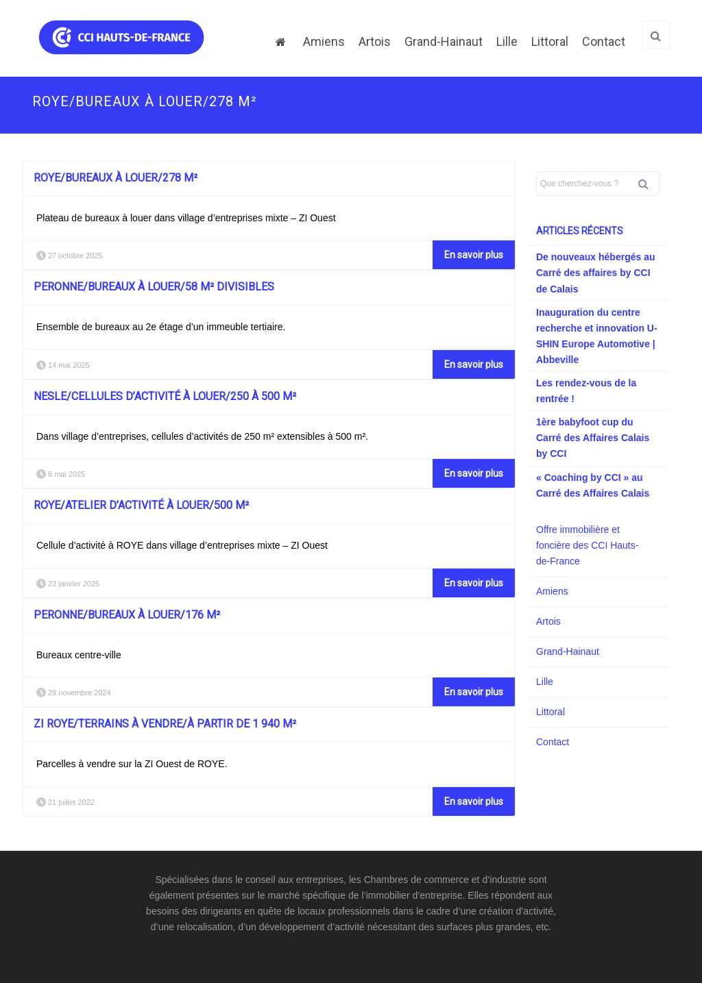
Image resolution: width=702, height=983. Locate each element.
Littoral (549, 41)
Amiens (324, 41)
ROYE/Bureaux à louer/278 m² (115, 177)
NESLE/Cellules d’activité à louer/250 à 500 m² (165, 396)
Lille (507, 41)
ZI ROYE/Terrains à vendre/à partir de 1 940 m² (165, 723)
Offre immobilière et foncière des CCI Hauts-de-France (587, 545)
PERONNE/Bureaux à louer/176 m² (127, 614)
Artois (375, 41)
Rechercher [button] (648, 183)
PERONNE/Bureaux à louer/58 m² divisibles (154, 286)
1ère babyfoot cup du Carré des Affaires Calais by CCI (592, 437)
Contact (603, 41)
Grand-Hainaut (443, 41)
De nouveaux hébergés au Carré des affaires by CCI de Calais (595, 272)
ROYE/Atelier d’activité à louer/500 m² (141, 505)
